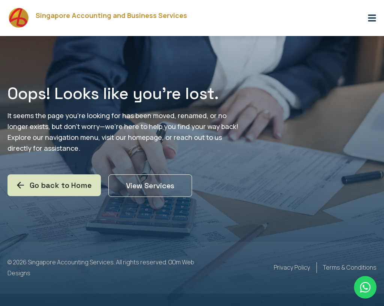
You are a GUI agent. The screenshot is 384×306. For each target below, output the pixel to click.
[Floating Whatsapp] (365, 287)
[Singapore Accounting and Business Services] (19, 18)
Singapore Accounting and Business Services (111, 15)
